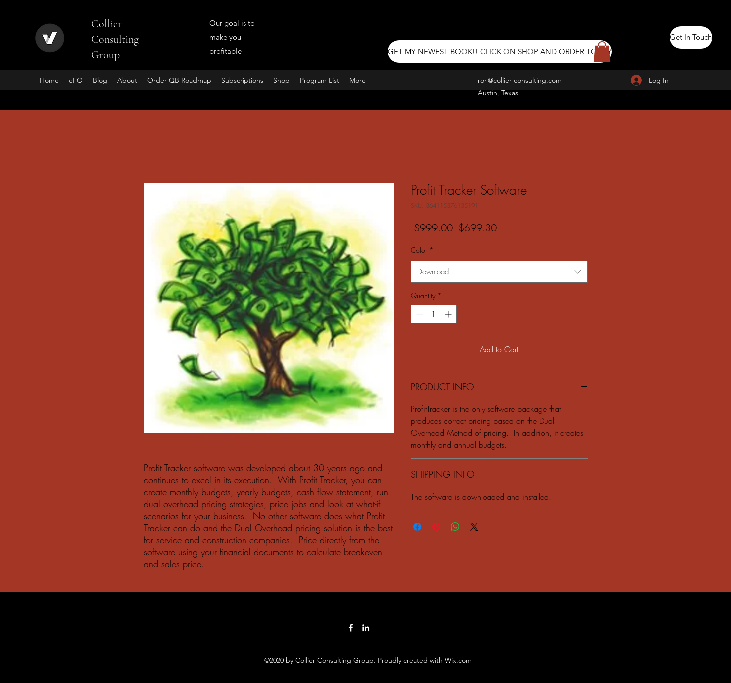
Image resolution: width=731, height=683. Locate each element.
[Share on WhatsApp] (455, 527)
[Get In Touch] (691, 37)
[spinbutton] (434, 314)
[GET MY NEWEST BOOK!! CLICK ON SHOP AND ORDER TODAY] (500, 51)
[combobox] (499, 272)
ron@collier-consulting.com (520, 80)
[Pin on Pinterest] (436, 527)
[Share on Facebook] (417, 527)
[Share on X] (474, 527)
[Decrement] (418, 314)
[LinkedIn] (366, 628)
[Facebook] (351, 628)
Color (422, 250)
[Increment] (449, 314)
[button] (602, 51)
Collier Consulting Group (115, 39)
